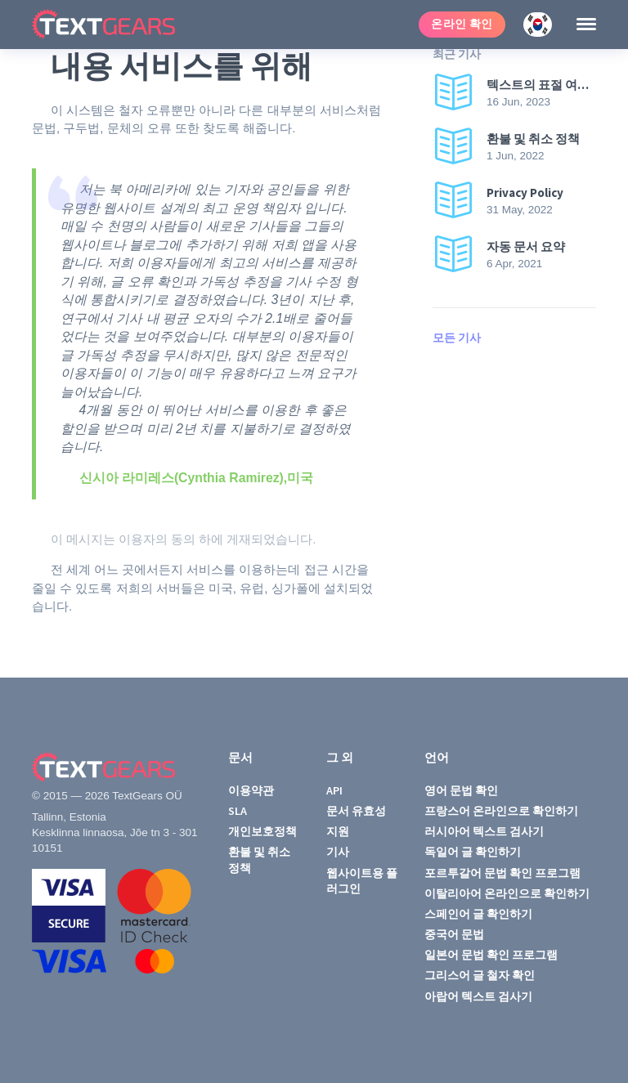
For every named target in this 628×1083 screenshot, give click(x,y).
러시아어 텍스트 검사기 (484, 831)
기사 (337, 851)
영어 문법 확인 (461, 790)
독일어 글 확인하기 (472, 851)
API (334, 790)
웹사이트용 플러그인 (361, 881)
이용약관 (251, 790)
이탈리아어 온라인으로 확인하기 (507, 893)
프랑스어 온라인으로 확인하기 (501, 810)
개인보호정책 (262, 831)
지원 (337, 831)
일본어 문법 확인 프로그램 (491, 954)
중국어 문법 (454, 934)
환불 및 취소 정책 (259, 859)
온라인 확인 (462, 24)
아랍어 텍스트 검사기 (478, 996)
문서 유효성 (356, 810)
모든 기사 (457, 338)
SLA (237, 810)
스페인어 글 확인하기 (478, 913)
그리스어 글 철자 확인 (479, 975)
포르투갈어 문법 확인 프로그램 (502, 873)
